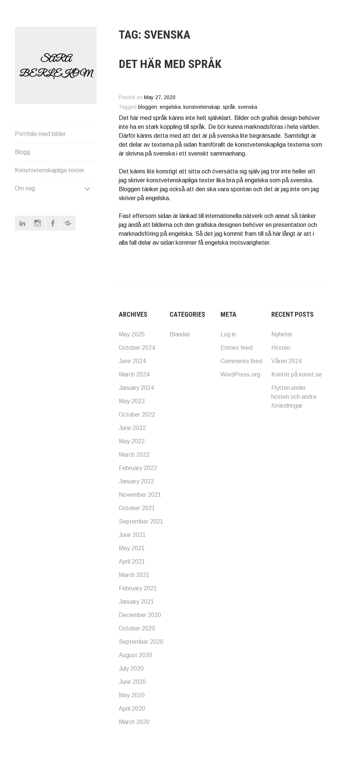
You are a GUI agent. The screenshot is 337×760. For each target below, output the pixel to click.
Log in (228, 334)
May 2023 (132, 401)
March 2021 (134, 575)
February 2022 (138, 468)
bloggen (147, 107)
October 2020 (137, 628)
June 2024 (132, 361)
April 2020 (132, 708)
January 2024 (136, 388)
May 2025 (132, 334)
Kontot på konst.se (296, 374)
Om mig (25, 192)
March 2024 (134, 374)
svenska (247, 107)
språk (229, 107)
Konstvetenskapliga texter (49, 174)
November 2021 (140, 495)
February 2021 (138, 588)
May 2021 (132, 548)
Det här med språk (170, 64)
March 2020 (134, 722)
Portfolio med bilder (40, 137)
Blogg (22, 156)
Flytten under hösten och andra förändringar (293, 397)
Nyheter (281, 334)
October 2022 (137, 414)
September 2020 (141, 642)
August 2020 (135, 655)
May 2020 (132, 695)
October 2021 (137, 508)
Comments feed (241, 361)
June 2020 (132, 682)
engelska (170, 107)
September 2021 (141, 521)
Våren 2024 (286, 361)
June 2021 (132, 535)
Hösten (280, 348)
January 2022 (136, 481)
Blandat (180, 334)
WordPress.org (240, 374)
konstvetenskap (201, 107)
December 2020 (140, 615)
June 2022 (132, 428)
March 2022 (134, 454)
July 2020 (131, 668)
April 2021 (132, 561)
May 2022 (132, 441)
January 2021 (136, 601)
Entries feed (236, 348)
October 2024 (137, 348)
